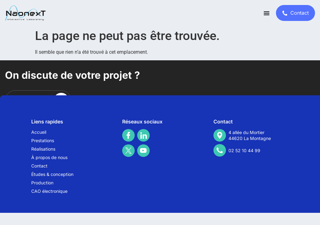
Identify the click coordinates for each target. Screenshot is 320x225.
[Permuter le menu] (266, 13)
